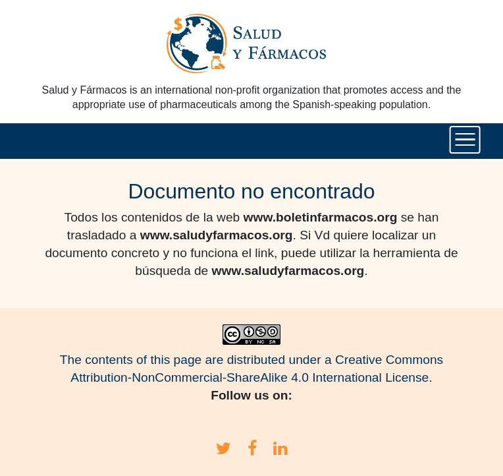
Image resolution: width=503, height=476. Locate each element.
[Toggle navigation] (465, 140)
